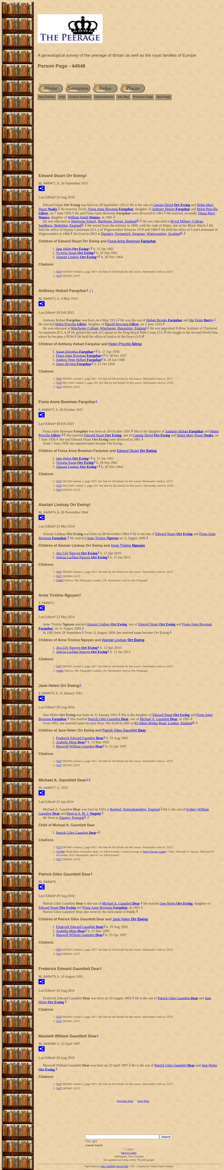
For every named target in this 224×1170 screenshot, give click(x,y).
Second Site (122, 1166)
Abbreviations (104, 96)
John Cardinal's (108, 1166)
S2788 (60, 851)
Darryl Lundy (128, 1152)
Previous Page (143, 96)
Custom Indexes (80, 96)
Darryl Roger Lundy (154, 851)
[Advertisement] (129, 134)
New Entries (47, 96)
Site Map (123, 96)
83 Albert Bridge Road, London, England (163, 723)
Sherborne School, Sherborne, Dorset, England (103, 221)
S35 (59, 382)
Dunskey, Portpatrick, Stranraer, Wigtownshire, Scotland (140, 234)
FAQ (62, 96)
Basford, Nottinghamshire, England (135, 809)
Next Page (163, 96)
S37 (59, 271)
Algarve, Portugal (71, 818)
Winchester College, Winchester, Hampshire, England (108, 328)
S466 (60, 580)
